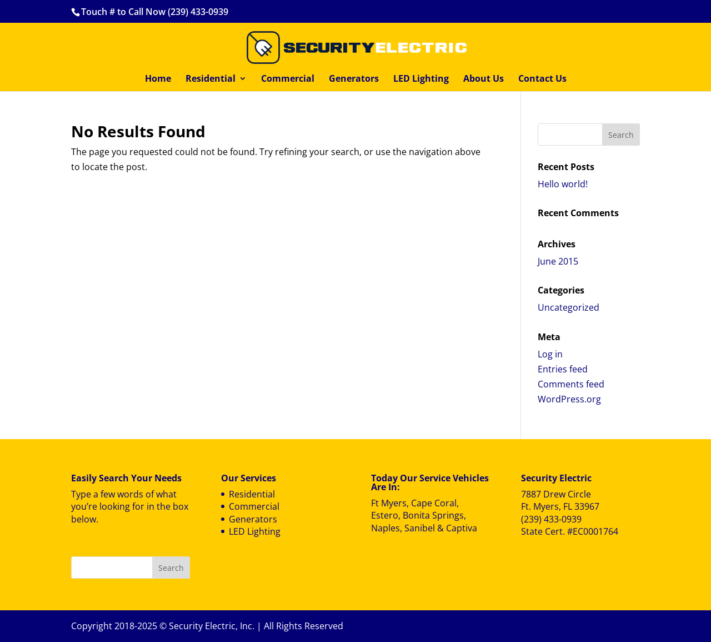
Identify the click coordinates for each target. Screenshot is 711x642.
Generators (354, 79)
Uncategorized (568, 307)
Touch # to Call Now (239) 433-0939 (154, 12)
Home (158, 79)
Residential (211, 79)
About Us (483, 79)
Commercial (287, 79)
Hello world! (563, 184)
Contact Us (542, 79)
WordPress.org (569, 399)
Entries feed (563, 369)
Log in (550, 354)
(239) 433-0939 (551, 519)
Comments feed (571, 384)
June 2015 (558, 261)
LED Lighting (421, 79)
